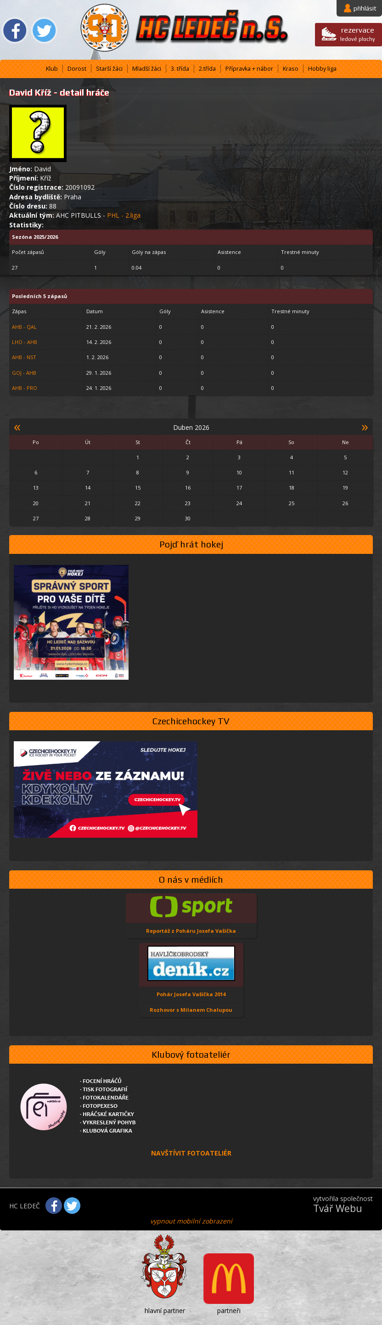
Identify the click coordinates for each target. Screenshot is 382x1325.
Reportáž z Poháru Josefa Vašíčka (191, 930)
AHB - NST (24, 357)
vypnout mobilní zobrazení (191, 1221)
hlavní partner (165, 1310)
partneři (229, 1310)
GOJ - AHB (24, 372)
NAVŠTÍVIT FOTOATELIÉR (191, 1153)
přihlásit (365, 8)
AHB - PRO (24, 387)
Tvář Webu (337, 1208)
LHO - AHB (24, 341)
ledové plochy (357, 33)
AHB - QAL (24, 326)
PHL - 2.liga (123, 215)
